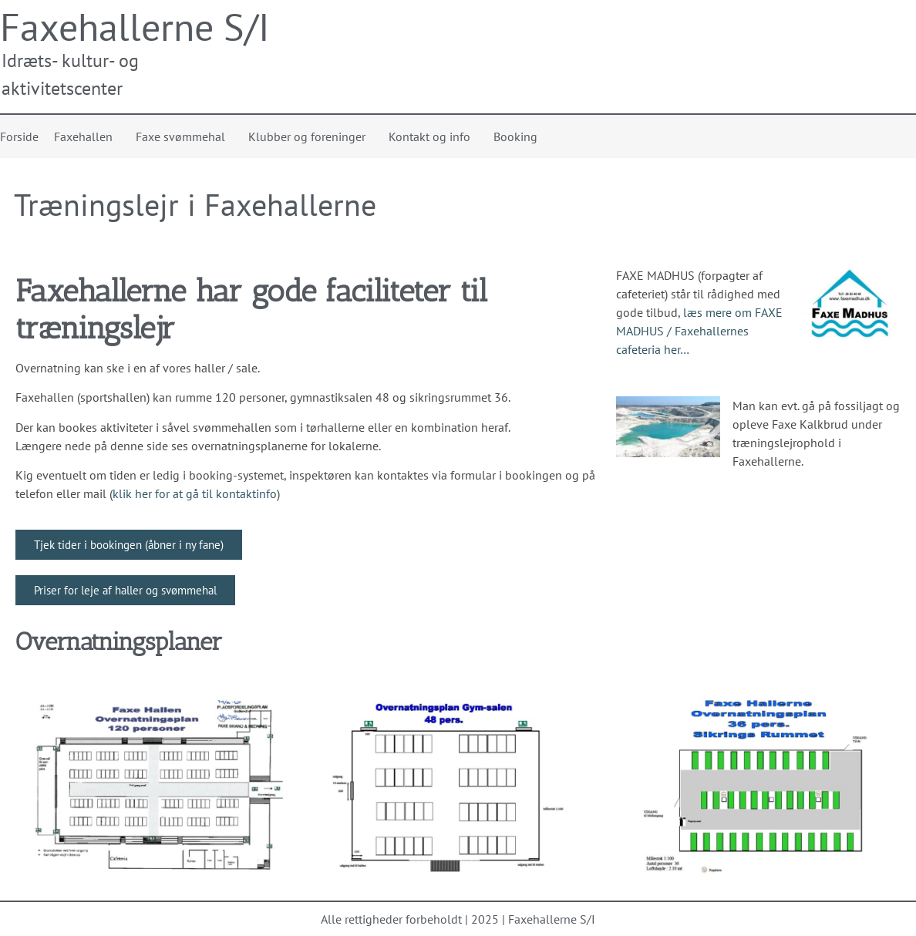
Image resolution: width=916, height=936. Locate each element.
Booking (515, 136)
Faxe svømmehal (184, 136)
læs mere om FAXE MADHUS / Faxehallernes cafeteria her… (699, 331)
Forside (19, 136)
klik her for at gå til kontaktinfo (195, 493)
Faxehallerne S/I (135, 27)
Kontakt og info (433, 136)
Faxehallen (87, 136)
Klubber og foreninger (310, 136)
